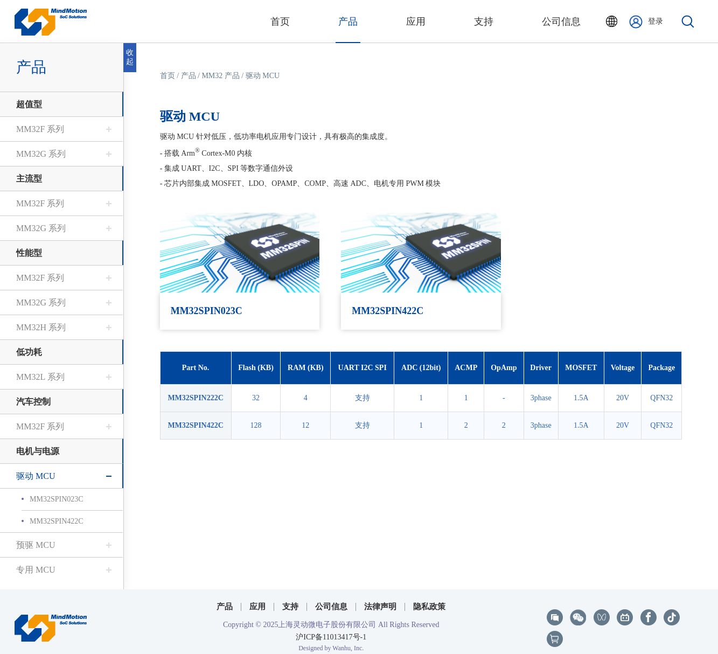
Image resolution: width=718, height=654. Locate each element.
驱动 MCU (35, 476)
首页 (167, 76)
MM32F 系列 (40, 129)
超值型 (29, 104)
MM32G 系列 (41, 153)
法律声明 (380, 599)
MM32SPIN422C (56, 521)
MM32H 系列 (41, 327)
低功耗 (29, 352)
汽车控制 (33, 401)
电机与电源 (37, 451)
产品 (188, 76)
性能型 (29, 253)
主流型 (29, 178)
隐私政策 (429, 599)
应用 (257, 599)
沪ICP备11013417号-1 (331, 629)
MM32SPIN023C (56, 499)
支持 (290, 599)
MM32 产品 (221, 76)
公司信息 (331, 599)
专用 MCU (35, 569)
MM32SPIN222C (196, 398)
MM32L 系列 (40, 376)
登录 (646, 22)
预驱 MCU (35, 544)
